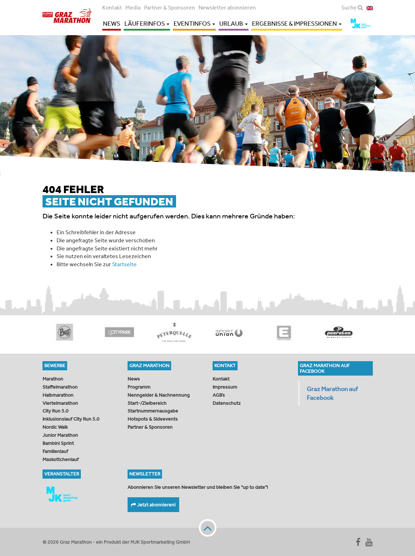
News (111, 23)
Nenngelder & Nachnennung (159, 395)
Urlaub (233, 23)
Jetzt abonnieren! (153, 504)
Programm (139, 387)
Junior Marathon (60, 435)
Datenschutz (227, 403)
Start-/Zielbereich (147, 403)
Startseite (124, 264)
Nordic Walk (55, 427)
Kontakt (112, 7)
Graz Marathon (69, 17)
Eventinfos (194, 23)
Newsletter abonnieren (227, 7)
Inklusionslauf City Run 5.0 (71, 419)
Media (133, 7)
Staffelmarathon (60, 387)
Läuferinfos (146, 23)
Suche (352, 7)
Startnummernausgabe (153, 411)
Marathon (53, 379)
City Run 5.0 (56, 411)
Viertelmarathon (60, 403)
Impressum (225, 387)
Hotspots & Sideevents (153, 419)
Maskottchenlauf (61, 459)
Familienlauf (55, 451)
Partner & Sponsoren (169, 7)
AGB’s (219, 395)
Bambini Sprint (58, 443)
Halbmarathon (58, 395)
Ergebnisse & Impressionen (297, 23)
